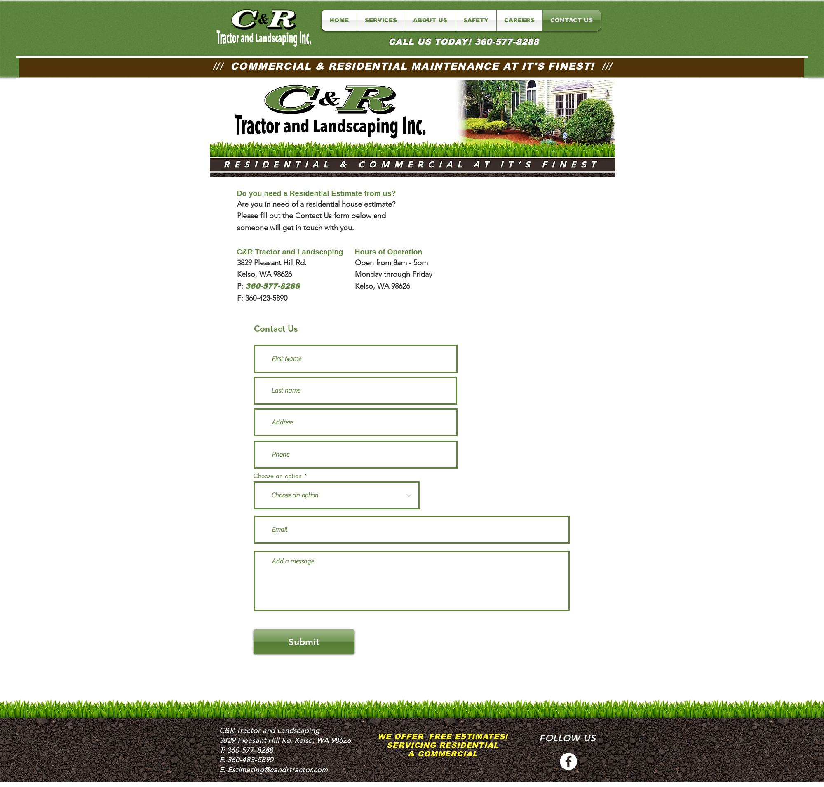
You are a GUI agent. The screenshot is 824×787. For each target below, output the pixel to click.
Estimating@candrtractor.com (278, 770)
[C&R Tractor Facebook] (568, 761)
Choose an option (278, 476)
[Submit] (304, 641)
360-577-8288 (250, 750)
